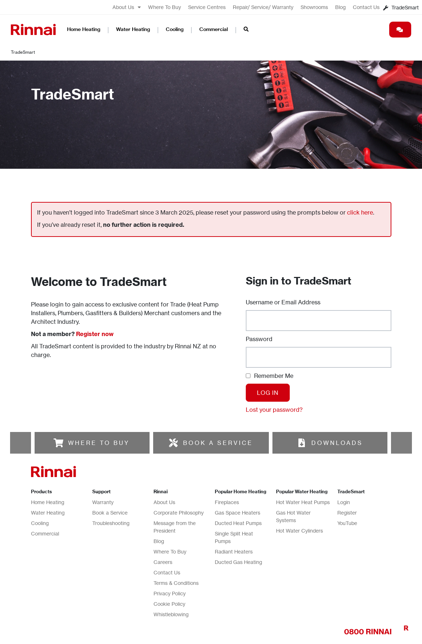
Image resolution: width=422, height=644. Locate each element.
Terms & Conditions (176, 583)
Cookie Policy (169, 604)
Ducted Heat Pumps (238, 523)
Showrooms (314, 7)
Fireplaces (227, 502)
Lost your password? (274, 409)
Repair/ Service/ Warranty (263, 7)
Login (343, 502)
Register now (95, 334)
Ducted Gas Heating (238, 562)
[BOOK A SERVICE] (173, 442)
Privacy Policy (170, 593)
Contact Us (366, 7)
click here (360, 212)
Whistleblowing (171, 614)
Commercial (213, 29)
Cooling (174, 29)
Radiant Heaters (234, 551)
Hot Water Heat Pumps (303, 502)
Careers (163, 562)
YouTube (347, 523)
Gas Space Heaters (237, 513)
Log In (268, 392)
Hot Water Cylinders (299, 531)
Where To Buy (164, 7)
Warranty (103, 502)
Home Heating (83, 29)
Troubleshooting (110, 523)
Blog (340, 7)
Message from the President (175, 527)
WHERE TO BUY (99, 442)
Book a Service (110, 513)
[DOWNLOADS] (301, 442)
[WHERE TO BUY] (58, 442)
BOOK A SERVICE (218, 442)
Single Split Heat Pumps (234, 537)
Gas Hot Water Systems (293, 516)
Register (347, 513)
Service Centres (207, 7)
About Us (126, 7)
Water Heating (133, 29)
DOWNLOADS (337, 442)
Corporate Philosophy (179, 513)
